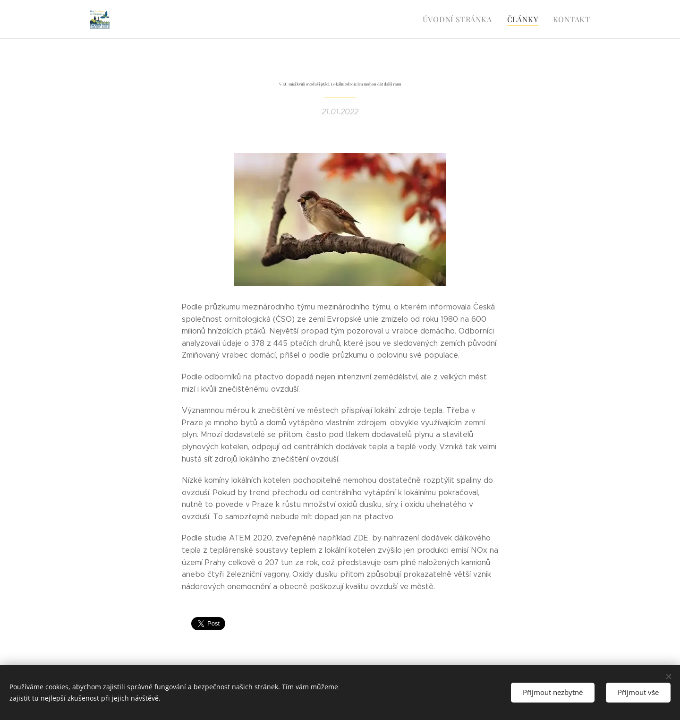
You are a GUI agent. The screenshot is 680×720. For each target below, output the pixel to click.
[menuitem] (463, 19)
